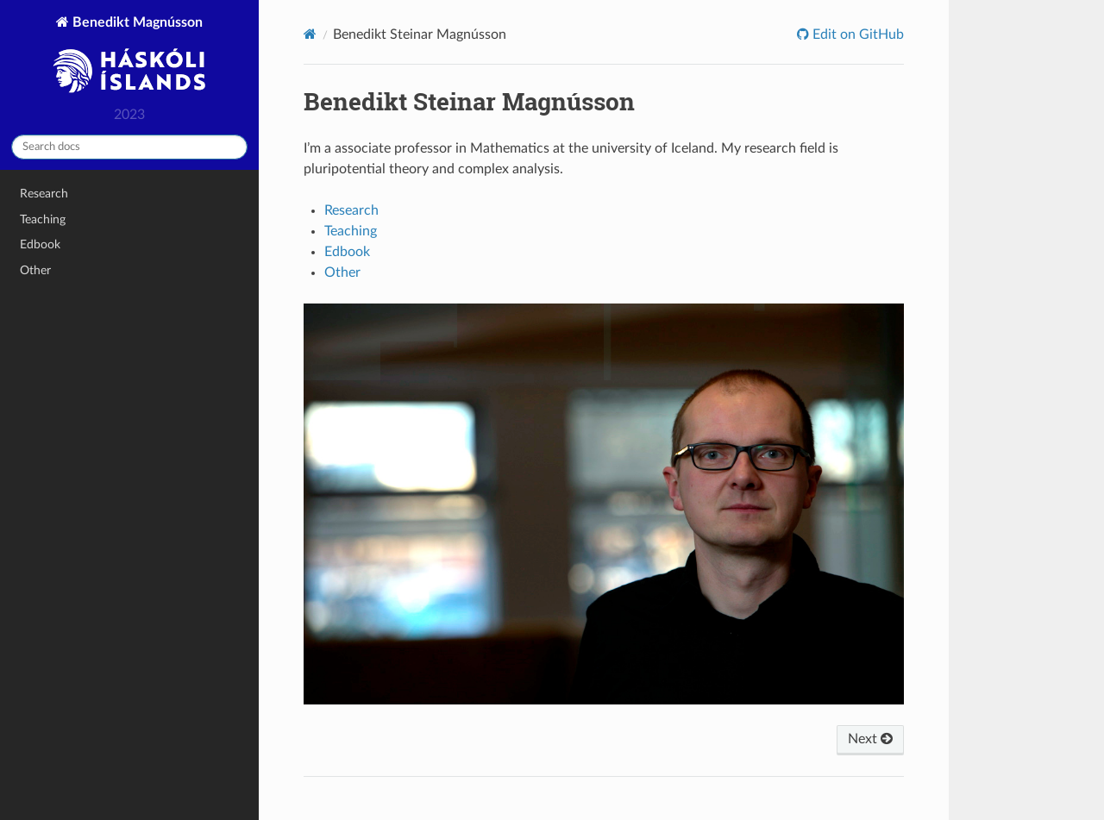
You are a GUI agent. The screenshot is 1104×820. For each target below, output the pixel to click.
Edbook (40, 244)
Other (35, 270)
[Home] (310, 34)
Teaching (43, 219)
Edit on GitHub (856, 34)
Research (44, 193)
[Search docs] (129, 147)
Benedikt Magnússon (129, 56)
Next (870, 739)
